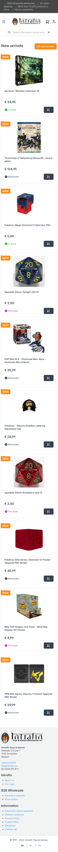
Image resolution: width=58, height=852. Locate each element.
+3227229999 (8, 762)
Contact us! (11, 829)
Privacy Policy (12, 818)
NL (31, 845)
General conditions (14, 814)
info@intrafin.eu (9, 766)
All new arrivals (45, 46)
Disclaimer (10, 825)
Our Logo (9, 784)
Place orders (11, 799)
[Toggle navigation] (3, 21)
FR (39, 845)
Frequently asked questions (19, 811)
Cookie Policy (12, 822)
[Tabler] (26, 22)
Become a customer (15, 795)
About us (9, 780)
